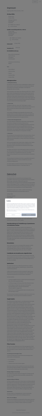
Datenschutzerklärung (13, 211)
